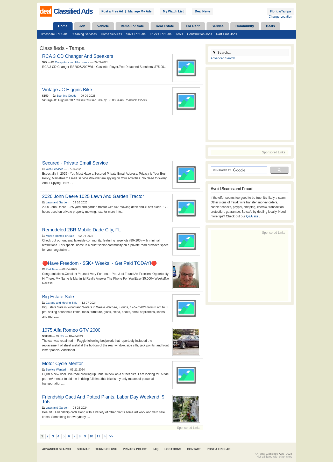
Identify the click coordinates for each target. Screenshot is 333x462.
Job (82, 26)
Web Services (54, 168)
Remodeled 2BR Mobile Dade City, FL (81, 229)
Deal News (202, 11)
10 (91, 436)
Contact (194, 449)
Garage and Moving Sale (61, 302)
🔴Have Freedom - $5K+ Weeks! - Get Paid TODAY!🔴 (99, 263)
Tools (179, 34)
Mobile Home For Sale (60, 235)
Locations (173, 449)
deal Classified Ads (272, 453)
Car (62, 336)
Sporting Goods (66, 95)
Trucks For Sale (161, 34)
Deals (270, 26)
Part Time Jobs (226, 34)
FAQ (156, 449)
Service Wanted (56, 369)
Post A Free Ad (218, 449)
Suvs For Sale (136, 34)
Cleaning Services (84, 34)
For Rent (193, 26)
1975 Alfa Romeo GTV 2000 (71, 330)
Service (218, 26)
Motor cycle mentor (62, 363)
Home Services (111, 34)
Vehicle (103, 26)
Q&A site (252, 216)
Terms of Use (106, 449)
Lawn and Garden (57, 202)
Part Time (52, 269)
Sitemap (83, 449)
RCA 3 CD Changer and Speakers (77, 56)
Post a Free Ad (112, 11)
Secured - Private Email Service (75, 163)
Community (245, 26)
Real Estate (165, 26)
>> (111, 436)
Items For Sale (132, 26)
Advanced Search (223, 58)
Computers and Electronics (72, 62)
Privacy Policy (135, 449)
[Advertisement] (121, 138)
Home (62, 26)
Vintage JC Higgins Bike (67, 89)
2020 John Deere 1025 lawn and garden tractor (93, 196)
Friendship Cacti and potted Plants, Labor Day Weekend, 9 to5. (103, 399)
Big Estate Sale (58, 296)
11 (98, 436)
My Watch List (173, 11)
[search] (238, 170)
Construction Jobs (199, 34)
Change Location (280, 16)
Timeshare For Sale (54, 34)
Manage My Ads (140, 11)
